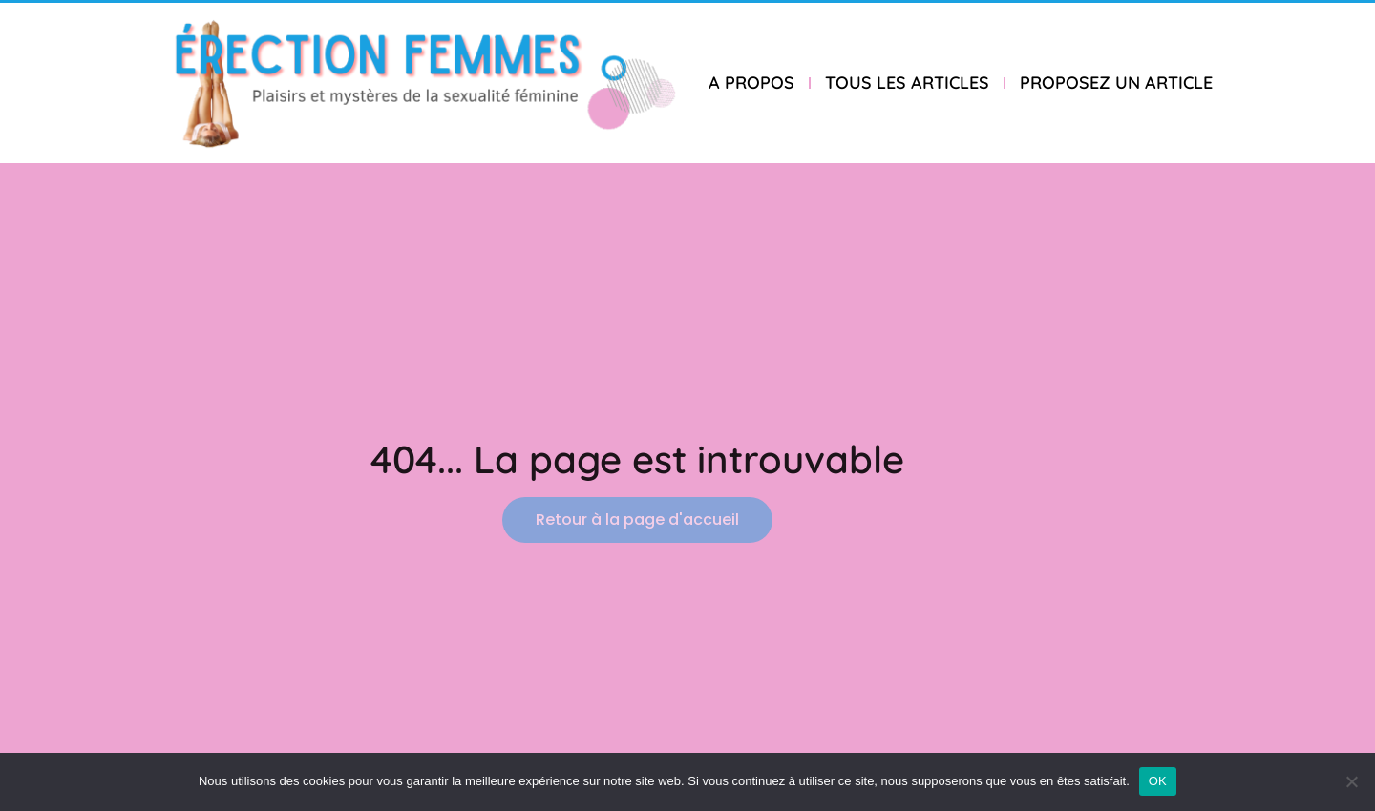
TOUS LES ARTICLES (907, 83)
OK (1158, 781)
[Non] (1351, 781)
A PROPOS (751, 83)
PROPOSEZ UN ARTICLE (1116, 83)
